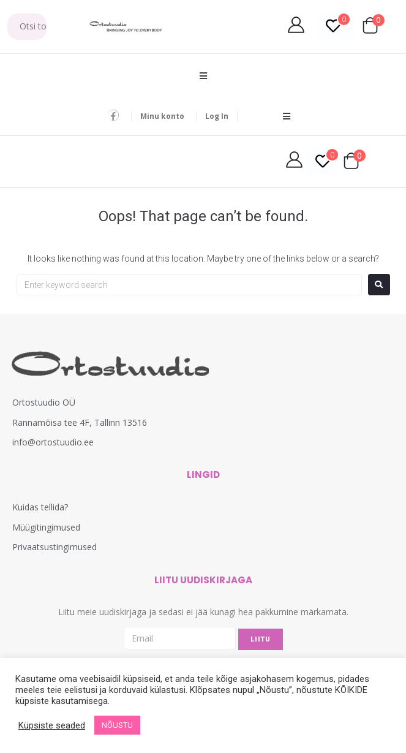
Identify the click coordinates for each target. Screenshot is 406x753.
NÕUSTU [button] (117, 725)
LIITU (260, 639)
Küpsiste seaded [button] (51, 725)
